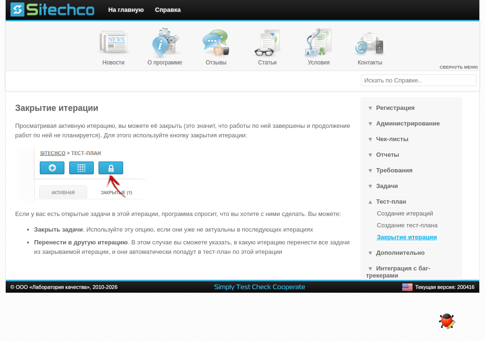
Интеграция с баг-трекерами (398, 272)
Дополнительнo (400, 252)
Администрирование (408, 123)
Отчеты (387, 154)
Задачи (387, 185)
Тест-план (391, 201)
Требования (394, 170)
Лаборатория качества (59, 287)
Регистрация (395, 107)
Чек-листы (392, 139)
